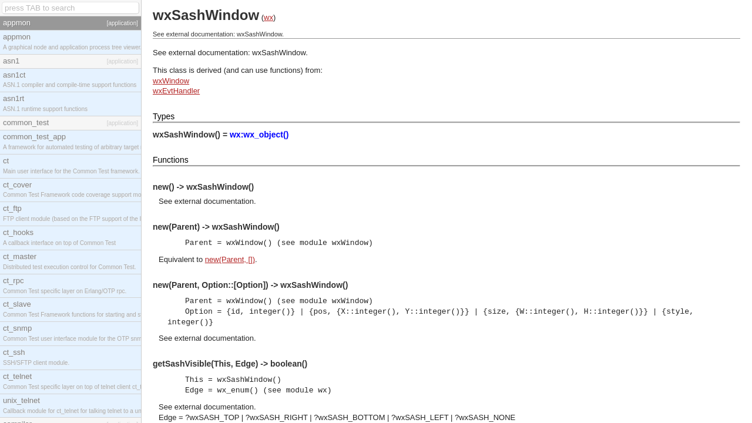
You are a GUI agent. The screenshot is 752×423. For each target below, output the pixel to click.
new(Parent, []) (230, 259)
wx (268, 17)
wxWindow (171, 80)
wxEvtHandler (176, 90)
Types (163, 116)
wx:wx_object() (259, 134)
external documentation (214, 201)
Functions (171, 159)
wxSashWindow (279, 52)
